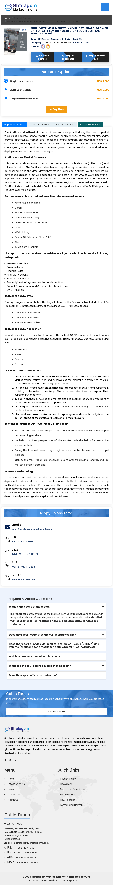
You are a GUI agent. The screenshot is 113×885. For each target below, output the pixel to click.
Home (7, 18)
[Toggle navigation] (105, 7)
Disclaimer (66, 784)
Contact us (56, 711)
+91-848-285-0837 (24, 579)
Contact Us (14, 794)
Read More (24, 753)
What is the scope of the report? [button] (30, 607)
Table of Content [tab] (39, 125)
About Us (13, 800)
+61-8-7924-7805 (23, 567)
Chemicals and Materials (57, 42)
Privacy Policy (68, 779)
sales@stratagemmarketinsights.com (32, 529)
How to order (67, 800)
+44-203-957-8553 (24, 554)
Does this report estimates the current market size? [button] (42, 635)
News (11, 789)
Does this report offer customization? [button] (33, 675)
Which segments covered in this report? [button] (34, 656)
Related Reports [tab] (64, 125)
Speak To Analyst (90, 125)
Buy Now (57, 109)
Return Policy (67, 794)
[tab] (56, 607)
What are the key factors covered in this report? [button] (40, 666)
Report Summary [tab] (14, 125)
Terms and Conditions (72, 789)
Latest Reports (16, 784)
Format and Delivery (71, 805)
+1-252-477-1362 (22, 541)
